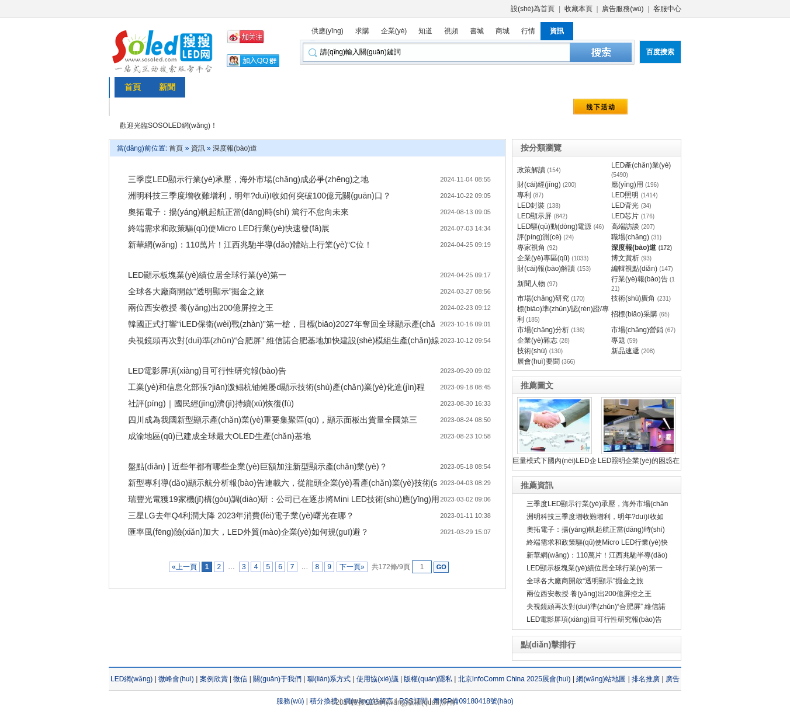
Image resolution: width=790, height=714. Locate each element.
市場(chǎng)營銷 (637, 330)
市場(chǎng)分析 (543, 330)
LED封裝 (531, 205)
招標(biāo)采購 (634, 314)
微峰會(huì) (176, 679)
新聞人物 (531, 284)
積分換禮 (324, 701)
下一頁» (352, 567)
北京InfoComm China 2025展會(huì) (514, 679)
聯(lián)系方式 (329, 679)
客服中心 (667, 9)
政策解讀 (531, 170)
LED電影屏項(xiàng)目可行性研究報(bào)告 (207, 370)
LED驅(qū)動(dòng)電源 (554, 226)
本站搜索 (601, 52)
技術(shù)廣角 (633, 298)
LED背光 (625, 205)
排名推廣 (646, 679)
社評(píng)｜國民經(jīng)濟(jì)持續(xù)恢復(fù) (211, 403)
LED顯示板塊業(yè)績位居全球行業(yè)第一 (207, 275)
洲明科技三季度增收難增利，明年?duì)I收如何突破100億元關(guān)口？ (259, 195)
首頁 (176, 148)
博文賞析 (625, 258)
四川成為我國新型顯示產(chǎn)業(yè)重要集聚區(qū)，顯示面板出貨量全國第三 (272, 419)
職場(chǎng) (630, 237)
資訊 (198, 148)
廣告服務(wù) (622, 9)
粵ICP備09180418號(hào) (473, 701)
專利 (524, 195)
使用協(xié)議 (377, 679)
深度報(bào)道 (235, 148)
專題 (618, 340)
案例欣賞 (214, 679)
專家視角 (531, 247)
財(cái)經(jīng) (539, 184)
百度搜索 (660, 52)
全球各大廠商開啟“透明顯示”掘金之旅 (196, 291)
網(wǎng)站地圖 (601, 679)
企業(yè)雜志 (537, 340)
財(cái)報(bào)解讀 (546, 268)
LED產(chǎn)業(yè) (641, 165)
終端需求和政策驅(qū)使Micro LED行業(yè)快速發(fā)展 (229, 228)
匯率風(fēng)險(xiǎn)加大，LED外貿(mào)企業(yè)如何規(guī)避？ (248, 532)
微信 (240, 679)
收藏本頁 (578, 9)
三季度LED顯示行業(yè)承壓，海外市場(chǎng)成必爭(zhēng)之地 (248, 179)
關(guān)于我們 (277, 679)
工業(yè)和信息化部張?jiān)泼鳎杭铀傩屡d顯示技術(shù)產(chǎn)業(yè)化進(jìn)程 (276, 387)
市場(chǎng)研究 (543, 298)
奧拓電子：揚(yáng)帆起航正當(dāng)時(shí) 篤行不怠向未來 (238, 212)
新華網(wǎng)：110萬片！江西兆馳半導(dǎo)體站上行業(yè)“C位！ (250, 244)
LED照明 (625, 195)
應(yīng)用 (627, 184)
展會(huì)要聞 (538, 361)
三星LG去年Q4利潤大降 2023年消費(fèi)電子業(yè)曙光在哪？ (241, 515)
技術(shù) (532, 351)
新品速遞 (625, 351)
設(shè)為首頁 (533, 9)
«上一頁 (184, 567)
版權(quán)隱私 (428, 679)
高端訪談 (625, 226)
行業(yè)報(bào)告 (639, 279)
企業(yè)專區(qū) (543, 258)
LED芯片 (625, 216)
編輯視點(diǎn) (634, 268)
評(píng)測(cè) (539, 237)
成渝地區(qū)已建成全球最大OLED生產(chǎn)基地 (219, 436)
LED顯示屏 (534, 216)
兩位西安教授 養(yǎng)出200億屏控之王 (200, 307)
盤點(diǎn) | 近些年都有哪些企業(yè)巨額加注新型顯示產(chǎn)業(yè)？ (257, 466)
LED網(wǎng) (131, 679)
